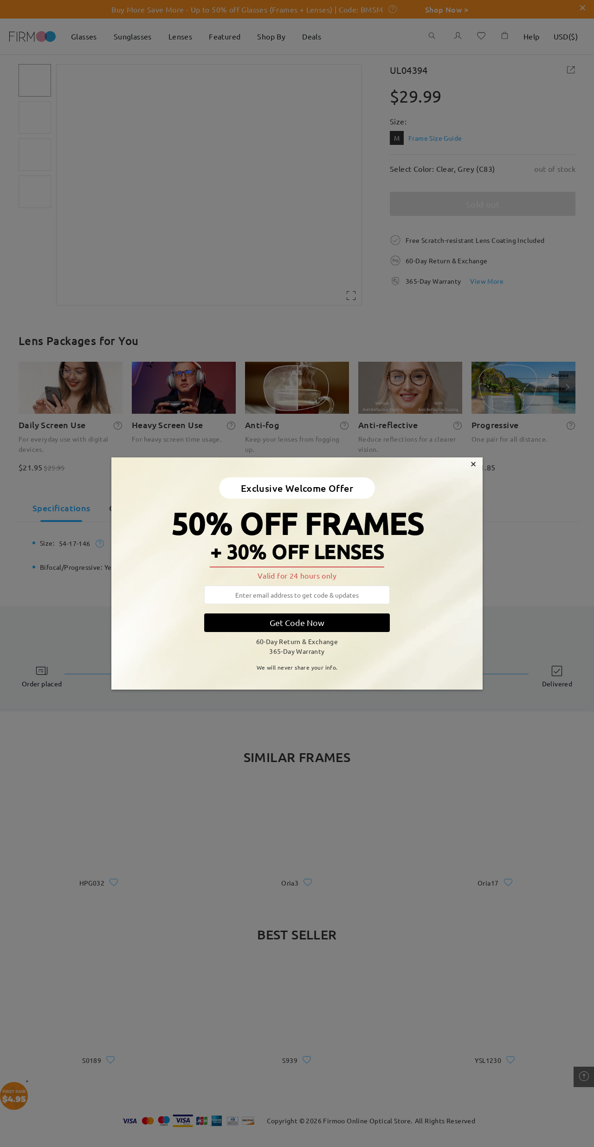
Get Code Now (297, 622)
